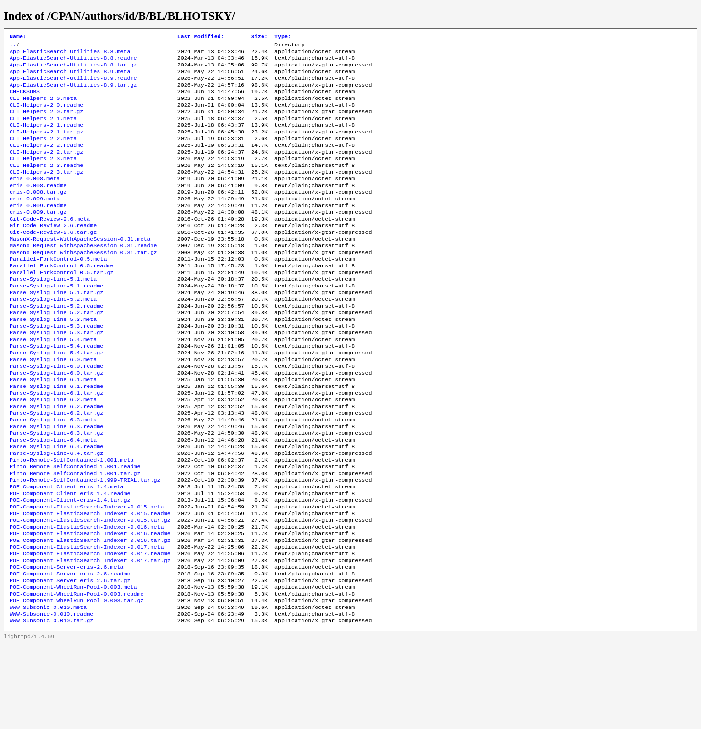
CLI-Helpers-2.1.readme (46, 138)
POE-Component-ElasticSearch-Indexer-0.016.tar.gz (90, 613)
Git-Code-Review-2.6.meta (50, 245)
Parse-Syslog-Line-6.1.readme (56, 437)
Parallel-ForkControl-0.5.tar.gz (61, 306)
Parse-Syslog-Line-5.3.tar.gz (56, 375)
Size (259, 37)
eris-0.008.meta (35, 199)
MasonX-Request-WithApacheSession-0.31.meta (80, 268)
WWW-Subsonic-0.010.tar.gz (51, 704)
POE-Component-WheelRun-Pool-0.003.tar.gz (77, 681)
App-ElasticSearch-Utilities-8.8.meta (70, 54)
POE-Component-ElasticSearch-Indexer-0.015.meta (87, 574)
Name (18, 37)
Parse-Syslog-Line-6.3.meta (53, 475)
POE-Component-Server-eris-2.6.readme (70, 651)
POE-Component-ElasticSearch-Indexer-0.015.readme (90, 582)
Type (282, 37)
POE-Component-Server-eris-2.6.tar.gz (70, 659)
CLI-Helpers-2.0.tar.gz (46, 123)
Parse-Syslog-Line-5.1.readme (56, 322)
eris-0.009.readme (38, 230)
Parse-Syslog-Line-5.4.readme (56, 391)
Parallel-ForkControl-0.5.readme (61, 299)
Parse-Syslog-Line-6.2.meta (53, 452)
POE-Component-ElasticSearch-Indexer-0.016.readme (90, 605)
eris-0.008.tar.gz (38, 215)
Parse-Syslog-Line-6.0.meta (53, 406)
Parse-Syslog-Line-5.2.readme (56, 345)
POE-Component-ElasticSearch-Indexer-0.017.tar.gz (90, 636)
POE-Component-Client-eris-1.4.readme (70, 559)
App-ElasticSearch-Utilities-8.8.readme (73, 62)
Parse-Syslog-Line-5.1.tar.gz (56, 329)
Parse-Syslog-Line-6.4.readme (56, 505)
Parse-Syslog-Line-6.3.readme (56, 482)
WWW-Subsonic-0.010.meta (48, 689)
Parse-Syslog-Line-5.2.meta (53, 337)
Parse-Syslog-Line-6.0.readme (56, 414)
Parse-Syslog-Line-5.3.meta (53, 360)
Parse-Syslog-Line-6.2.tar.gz (56, 467)
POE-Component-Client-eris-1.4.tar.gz (70, 567)
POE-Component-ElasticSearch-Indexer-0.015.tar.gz (90, 590)
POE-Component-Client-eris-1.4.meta (66, 551)
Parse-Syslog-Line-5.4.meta (53, 383)
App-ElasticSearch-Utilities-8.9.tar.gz (73, 92)
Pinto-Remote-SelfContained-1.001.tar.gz (75, 536)
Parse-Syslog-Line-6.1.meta (53, 429)
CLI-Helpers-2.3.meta (43, 176)
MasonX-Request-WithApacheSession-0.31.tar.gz (83, 283)
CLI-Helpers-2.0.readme (46, 115)
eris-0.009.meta (35, 222)
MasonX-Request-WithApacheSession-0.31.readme (83, 276)
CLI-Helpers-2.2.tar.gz (46, 169)
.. (13, 46)
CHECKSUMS (25, 100)
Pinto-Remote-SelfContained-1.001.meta (71, 521)
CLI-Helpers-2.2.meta (43, 153)
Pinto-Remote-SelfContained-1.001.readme (75, 528)
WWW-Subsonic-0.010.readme (51, 697)
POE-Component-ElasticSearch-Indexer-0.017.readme (90, 628)
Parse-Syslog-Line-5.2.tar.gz (56, 352)
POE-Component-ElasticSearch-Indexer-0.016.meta (87, 597)
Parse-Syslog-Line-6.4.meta (53, 498)
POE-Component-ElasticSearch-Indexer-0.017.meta (87, 620)
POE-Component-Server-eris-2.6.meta (66, 643)
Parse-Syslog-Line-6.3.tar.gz (56, 490)
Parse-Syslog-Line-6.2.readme (56, 460)
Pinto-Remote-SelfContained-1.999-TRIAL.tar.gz (85, 544)
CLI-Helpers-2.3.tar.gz (46, 192)
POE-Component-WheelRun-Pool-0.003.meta (73, 666)
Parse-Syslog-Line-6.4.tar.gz (56, 513)
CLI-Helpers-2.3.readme (46, 184)
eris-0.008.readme (38, 207)
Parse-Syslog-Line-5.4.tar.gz (56, 398)
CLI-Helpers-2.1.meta (43, 130)
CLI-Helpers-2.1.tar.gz (46, 146)
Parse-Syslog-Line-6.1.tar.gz (56, 444)
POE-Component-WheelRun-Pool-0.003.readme (77, 674)
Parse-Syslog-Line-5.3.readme (56, 368)
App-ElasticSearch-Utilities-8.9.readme (73, 84)
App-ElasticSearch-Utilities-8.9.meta (70, 77)
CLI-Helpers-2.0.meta (43, 107)
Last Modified (200, 37)
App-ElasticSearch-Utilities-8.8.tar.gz (73, 69)
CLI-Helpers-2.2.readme (46, 161)
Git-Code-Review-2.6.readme (53, 253)
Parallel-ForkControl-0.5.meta (58, 291)
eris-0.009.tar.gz (38, 238)
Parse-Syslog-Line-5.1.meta (53, 314)
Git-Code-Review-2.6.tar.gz (53, 261)
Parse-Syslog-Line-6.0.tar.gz (56, 421)
